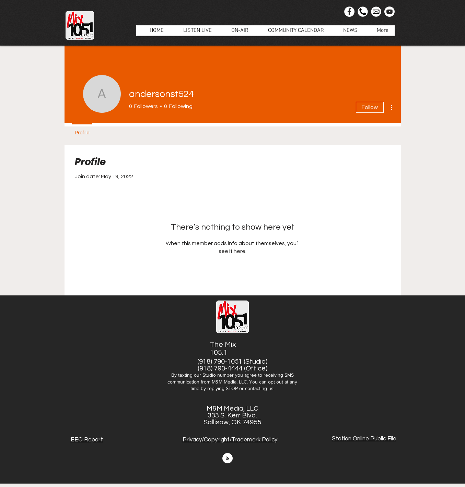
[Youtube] (389, 12)
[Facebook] (349, 12)
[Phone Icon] (363, 12)
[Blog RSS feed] (227, 458)
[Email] (376, 12)
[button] (236, 30)
